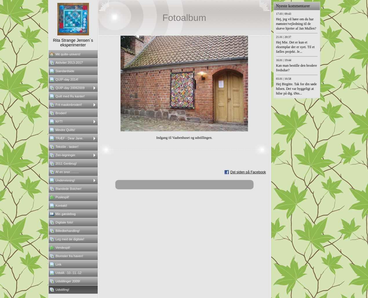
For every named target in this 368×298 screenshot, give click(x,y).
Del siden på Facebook (248, 172)
